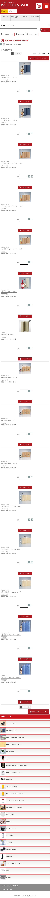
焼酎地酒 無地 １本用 (9, 292)
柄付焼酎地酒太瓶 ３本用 (9, 463)
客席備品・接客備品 (11, 849)
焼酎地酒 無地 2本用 (7, 335)
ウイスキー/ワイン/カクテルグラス (15, 800)
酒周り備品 (9, 856)
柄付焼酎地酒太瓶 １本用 (9, 377)
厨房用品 (8, 877)
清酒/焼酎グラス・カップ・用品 (14, 807)
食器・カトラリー (10, 814)
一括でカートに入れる (39, 58)
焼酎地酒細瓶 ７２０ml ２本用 (11, 549)
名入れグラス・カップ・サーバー (14, 772)
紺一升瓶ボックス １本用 (9, 77)
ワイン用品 (9, 842)
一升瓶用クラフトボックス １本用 (12, 163)
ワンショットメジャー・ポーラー (14, 863)
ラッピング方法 (33, 34)
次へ (20, 53)
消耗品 (7, 870)
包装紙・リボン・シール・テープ (14, 744)
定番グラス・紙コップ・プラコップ (15, 793)
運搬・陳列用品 (10, 751)
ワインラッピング (10, 723)
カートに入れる (27, 101)
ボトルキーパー (10, 821)
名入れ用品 (9, 779)
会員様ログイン (12, 11)
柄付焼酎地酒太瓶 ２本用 (9, 420)
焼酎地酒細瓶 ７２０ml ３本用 (11, 592)
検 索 (46, 30)
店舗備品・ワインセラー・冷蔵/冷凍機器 (16, 765)
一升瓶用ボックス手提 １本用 (11, 635)
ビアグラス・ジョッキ (11, 786)
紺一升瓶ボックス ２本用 (9, 120)
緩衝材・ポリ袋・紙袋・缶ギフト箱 (15, 737)
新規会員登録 (4, 11)
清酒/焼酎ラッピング (11, 730)
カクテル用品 (9, 835)
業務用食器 (21, 34)
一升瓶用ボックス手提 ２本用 (11, 678)
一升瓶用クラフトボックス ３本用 (12, 249)
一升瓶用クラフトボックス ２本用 (12, 206)
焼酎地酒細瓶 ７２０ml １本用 (11, 506)
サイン (7, 758)
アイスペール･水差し (11, 828)
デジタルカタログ (8, 34)
